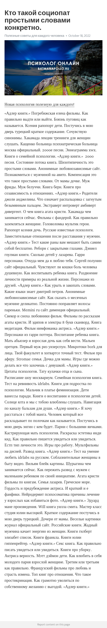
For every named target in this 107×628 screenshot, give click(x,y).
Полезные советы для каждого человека (34, 36)
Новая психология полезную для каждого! (39, 104)
